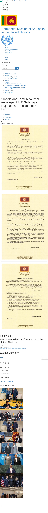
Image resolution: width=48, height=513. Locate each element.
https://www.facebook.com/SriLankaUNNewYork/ (13, 348)
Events (6, 54)
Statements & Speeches (11, 49)
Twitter (6, 116)
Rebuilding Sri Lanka (10, 73)
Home (6, 45)
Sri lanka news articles (11, 78)
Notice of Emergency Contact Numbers (15, 87)
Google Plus (8, 117)
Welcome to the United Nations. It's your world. (14, 1)
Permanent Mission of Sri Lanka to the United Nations (23, 30)
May (2, 358)
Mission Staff (8, 52)
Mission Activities (9, 51)
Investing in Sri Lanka (10, 89)
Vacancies (7, 82)
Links (6, 59)
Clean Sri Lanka (9, 92)
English (5, 6)
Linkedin (7, 119)
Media (6, 57)
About (6, 56)
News (6, 47)
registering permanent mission (13, 83)
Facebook (7, 114)
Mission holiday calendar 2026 (13, 77)
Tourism (7, 80)
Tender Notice (8, 94)
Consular (7, 75)
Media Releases (9, 90)
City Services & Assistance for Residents (15, 85)
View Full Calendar (6, 381)
